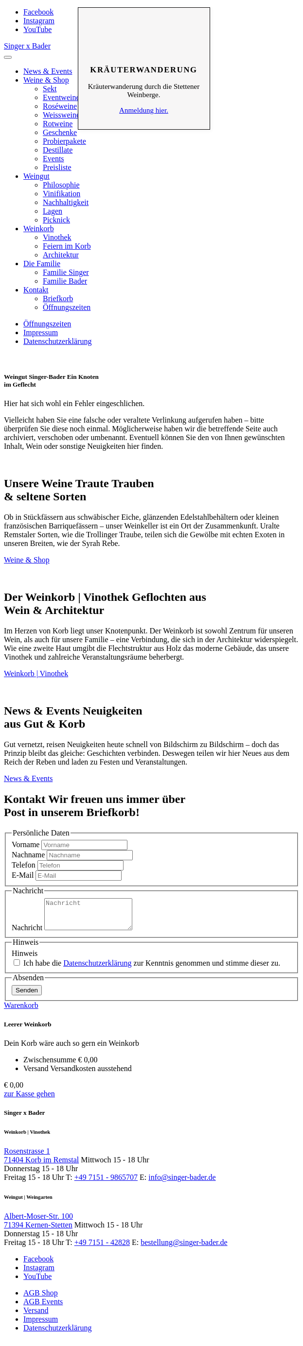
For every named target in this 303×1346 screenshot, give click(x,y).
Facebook (38, 12)
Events (53, 158)
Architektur (61, 255)
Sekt (49, 89)
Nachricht (27, 933)
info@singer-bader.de (181, 1183)
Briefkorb (58, 298)
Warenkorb (21, 1011)
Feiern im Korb (67, 246)
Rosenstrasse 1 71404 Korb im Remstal (41, 1161)
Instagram (38, 21)
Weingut (36, 176)
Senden (27, 996)
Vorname (25, 844)
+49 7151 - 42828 (102, 1248)
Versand (36, 1316)
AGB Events (43, 1307)
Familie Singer (66, 272)
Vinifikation (61, 193)
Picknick (56, 220)
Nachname (28, 855)
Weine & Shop (46, 80)
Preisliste (57, 167)
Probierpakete (64, 141)
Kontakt (36, 290)
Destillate (57, 150)
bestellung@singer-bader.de (184, 1248)
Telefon (24, 865)
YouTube (37, 29)
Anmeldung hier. (143, 110)
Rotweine (57, 123)
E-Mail (23, 875)
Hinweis (24, 959)
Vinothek (57, 237)
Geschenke (60, 132)
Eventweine (61, 97)
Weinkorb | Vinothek (36, 673)
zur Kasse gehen (29, 1099)
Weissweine (61, 115)
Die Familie (41, 263)
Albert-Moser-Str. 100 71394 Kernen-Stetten (38, 1226)
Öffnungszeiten (66, 307)
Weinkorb (38, 228)
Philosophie (61, 185)
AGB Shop (40, 1299)
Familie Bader (65, 281)
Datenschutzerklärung (57, 341)
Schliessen (144, 22)
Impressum (40, 332)
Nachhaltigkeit (66, 202)
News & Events (47, 71)
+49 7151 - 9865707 (106, 1183)
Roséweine (60, 106)
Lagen (52, 211)
